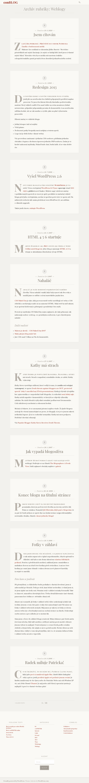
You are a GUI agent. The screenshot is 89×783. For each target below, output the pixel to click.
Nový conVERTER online (13, 730)
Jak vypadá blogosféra (44, 451)
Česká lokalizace (68, 733)
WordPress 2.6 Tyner (49, 188)
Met (46, 246)
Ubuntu (34, 683)
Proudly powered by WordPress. (14, 781)
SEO (36, 739)
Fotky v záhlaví (44, 544)
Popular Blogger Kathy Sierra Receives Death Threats (39, 423)
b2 (35, 726)
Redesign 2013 (44, 87)
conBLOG (11, 2)
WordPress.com (43, 781)
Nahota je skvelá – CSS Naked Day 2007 (30, 331)
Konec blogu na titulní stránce (44, 494)
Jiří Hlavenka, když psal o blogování (57, 510)
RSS (36, 737)
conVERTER (38, 728)
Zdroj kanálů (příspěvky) (70, 728)
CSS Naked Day (21, 301)
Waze (36, 742)
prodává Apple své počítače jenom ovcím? (53, 677)
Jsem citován (44, 34)
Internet (37, 731)
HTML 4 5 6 (65, 249)
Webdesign (38, 744)
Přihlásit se (67, 726)
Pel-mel (37, 735)
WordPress (60, 185)
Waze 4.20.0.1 (10, 737)
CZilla (27, 249)
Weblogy (37, 746)
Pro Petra (8, 735)
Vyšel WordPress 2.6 (44, 176)
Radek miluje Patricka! (44, 662)
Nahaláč (44, 280)
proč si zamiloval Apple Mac (41, 675)
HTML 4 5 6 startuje (44, 236)
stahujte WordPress (37, 208)
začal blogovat (36, 249)
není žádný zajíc (68, 394)
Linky (36, 733)
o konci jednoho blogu (44, 516)
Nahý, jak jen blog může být (25, 334)
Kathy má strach (45, 365)
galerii (58, 466)
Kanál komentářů (68, 731)
